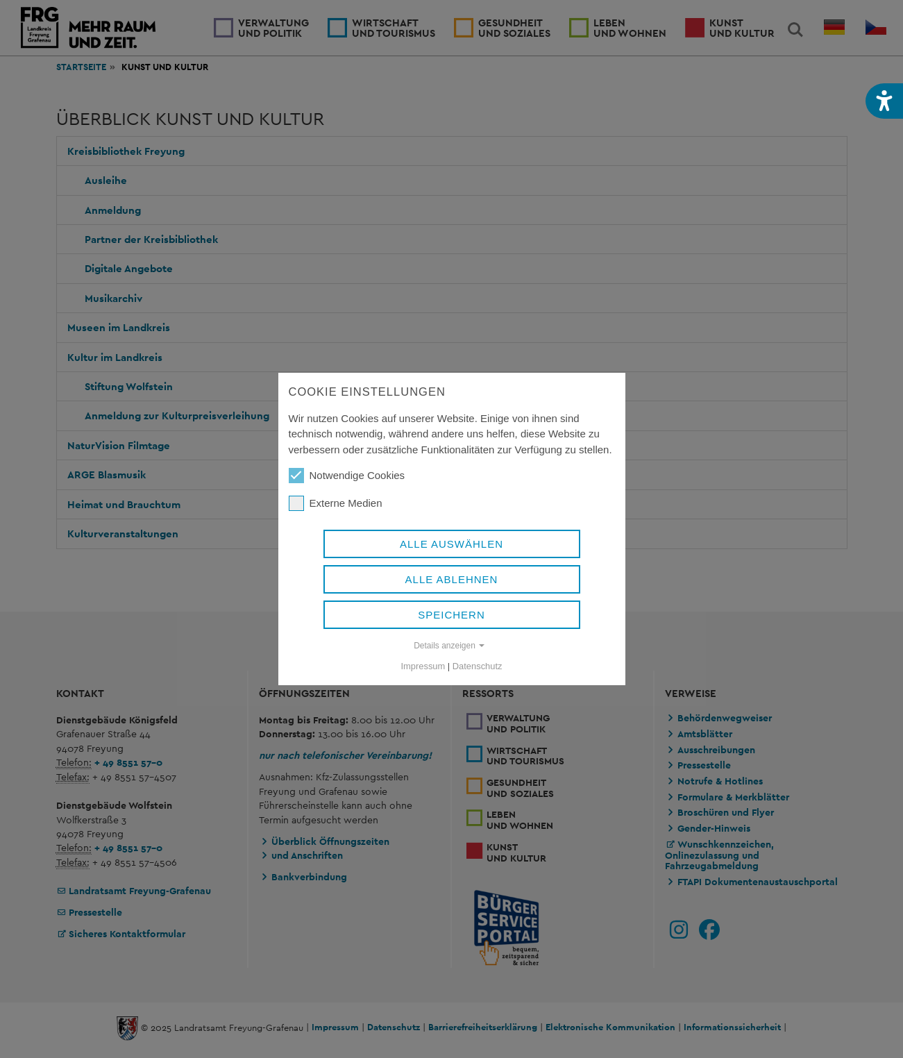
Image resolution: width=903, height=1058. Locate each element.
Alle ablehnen (451, 579)
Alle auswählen (451, 544)
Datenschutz (478, 666)
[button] (884, 101)
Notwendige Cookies (347, 475)
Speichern (451, 615)
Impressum (423, 666)
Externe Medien (335, 503)
